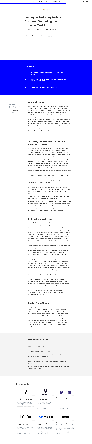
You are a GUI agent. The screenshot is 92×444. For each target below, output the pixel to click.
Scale (63, 408)
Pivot (40, 408)
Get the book (85, 1)
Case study (18, 408)
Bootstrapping (19, 433)
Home (33, 1)
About (47, 1)
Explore (40, 1)
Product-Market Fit (39, 433)
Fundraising (44, 408)
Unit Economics (25, 433)
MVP (37, 408)
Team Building (59, 408)
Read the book (56, 1)
